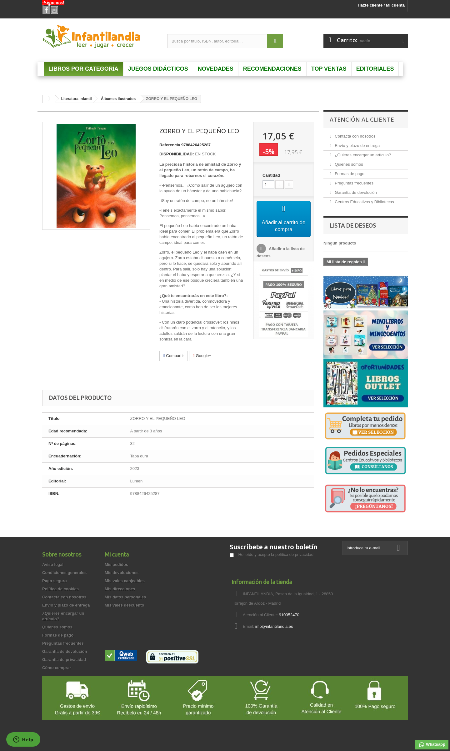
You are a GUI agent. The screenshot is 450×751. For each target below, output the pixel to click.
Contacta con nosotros (355, 136)
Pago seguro (54, 580)
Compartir (173, 355)
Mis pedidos (116, 564)
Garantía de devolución (355, 192)
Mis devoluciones (121, 572)
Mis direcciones (120, 589)
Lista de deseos (353, 225)
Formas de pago (349, 173)
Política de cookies (60, 589)
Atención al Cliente (362, 119)
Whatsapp (431, 745)
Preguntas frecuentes (353, 183)
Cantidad (271, 175)
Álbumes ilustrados (118, 99)
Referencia (169, 145)
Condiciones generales (64, 572)
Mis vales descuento (124, 605)
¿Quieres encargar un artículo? (362, 155)
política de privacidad (294, 554)
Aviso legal (52, 564)
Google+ (202, 355)
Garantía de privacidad (64, 659)
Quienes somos (348, 164)
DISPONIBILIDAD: (176, 154)
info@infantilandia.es (274, 626)
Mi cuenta (117, 554)
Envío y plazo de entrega (357, 145)
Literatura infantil (76, 99)
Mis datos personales (125, 597)
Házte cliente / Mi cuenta (381, 5)
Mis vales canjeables (125, 580)
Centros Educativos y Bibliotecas (364, 201)
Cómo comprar (56, 667)
